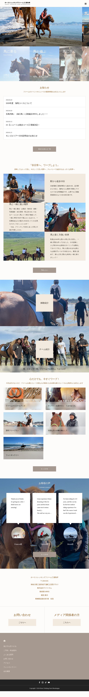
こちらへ (22, 622)
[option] (18, 519)
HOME (4, 641)
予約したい (44, 270)
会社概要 (6, 671)
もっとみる (44, 469)
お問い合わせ (8, 659)
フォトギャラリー (9, 667)
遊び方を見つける (9, 646)
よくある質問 (8, 655)
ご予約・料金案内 (9, 650)
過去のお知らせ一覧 (44, 149)
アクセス (6, 663)
